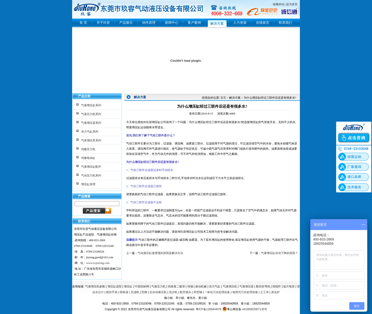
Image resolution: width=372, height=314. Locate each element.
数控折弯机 (263, 286)
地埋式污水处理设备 (245, 292)
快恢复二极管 (176, 286)
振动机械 (201, 286)
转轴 (190, 286)
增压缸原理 (88, 184)
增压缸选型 (114, 286)
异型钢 (198, 292)
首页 (223, 97)
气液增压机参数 (95, 286)
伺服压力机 (88, 149)
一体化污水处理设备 (217, 292)
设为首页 (292, 4)
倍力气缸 (214, 286)
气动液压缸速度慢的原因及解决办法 (160, 253)
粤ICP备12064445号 (209, 309)
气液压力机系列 (91, 114)
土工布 (264, 292)
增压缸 (128, 286)
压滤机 (135, 292)
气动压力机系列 (91, 175)
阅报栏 (276, 286)
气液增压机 (230, 286)
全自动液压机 (158, 292)
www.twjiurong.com (98, 263)
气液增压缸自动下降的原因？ (279, 253)
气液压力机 (158, 286)
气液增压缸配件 (91, 166)
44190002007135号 (254, 309)
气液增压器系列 (91, 123)
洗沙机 (173, 292)
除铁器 (124, 292)
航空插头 (185, 292)
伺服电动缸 (88, 158)
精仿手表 (111, 292)
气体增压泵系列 (91, 140)
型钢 (144, 292)
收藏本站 (278, 4)
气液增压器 (246, 286)
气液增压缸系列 (91, 105)
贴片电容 (289, 286)
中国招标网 (142, 286)
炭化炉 (275, 292)
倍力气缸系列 (89, 131)
